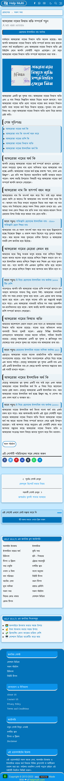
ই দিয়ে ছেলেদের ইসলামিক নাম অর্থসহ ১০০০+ (37, 405)
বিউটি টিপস (12, 676)
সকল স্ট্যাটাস (9, 444)
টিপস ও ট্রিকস (13, 736)
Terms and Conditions (18, 708)
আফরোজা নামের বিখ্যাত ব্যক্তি (19, 143)
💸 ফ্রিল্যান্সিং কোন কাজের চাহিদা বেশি (23, 633)
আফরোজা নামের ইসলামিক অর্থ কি (22, 148)
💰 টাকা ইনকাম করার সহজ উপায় (21, 629)
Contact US (12, 699)
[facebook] (34, 3)
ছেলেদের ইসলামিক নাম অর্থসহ (32, 32)
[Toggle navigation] (60, 3)
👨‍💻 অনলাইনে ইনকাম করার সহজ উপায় (23, 625)
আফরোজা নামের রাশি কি (17, 139)
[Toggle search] (55, 3)
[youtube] (44, 3)
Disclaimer (12, 741)
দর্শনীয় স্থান (12, 732)
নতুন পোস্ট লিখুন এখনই (17, 727)
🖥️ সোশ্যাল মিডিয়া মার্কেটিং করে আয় (22, 637)
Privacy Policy (14, 704)
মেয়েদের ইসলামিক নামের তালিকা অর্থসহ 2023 (37, 350)
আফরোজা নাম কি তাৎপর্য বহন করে (22, 134)
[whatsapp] (39, 3)
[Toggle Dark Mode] (50, 3)
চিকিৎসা (10, 671)
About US (12, 694)
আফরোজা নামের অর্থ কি (17, 129)
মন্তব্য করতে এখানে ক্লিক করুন (32, 519)
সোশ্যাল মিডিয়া (13, 662)
